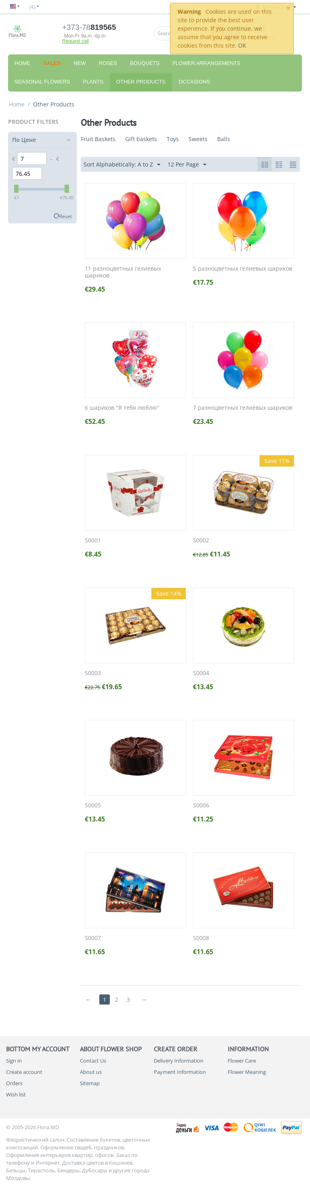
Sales (52, 63)
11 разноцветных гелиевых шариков (123, 272)
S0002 (201, 540)
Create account (24, 1072)
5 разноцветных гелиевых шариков (242, 268)
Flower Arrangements (206, 63)
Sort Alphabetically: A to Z (122, 165)
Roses (108, 63)
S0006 (201, 805)
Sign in (14, 1060)
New (79, 63)
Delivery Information (178, 1060)
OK (242, 45)
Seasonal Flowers (42, 82)
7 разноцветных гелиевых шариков (242, 407)
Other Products (140, 82)
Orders (14, 1083)
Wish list (16, 1094)
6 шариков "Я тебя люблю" (122, 407)
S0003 (93, 673)
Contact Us (93, 1060)
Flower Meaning (247, 1072)
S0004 (201, 673)
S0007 (93, 938)
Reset (65, 216)
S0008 (201, 938)
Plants (93, 82)
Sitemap (90, 1083)
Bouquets (144, 63)
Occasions (194, 82)
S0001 (93, 540)
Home (22, 63)
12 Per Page (187, 165)
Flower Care (242, 1060)
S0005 (93, 805)
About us (91, 1072)
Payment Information (180, 1072)
